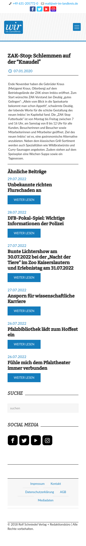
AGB (63, 492)
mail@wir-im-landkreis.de (61, 3)
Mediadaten (45, 500)
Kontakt (56, 483)
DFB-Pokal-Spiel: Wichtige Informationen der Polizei (36, 220)
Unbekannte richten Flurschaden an (30, 187)
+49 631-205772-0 (25, 3)
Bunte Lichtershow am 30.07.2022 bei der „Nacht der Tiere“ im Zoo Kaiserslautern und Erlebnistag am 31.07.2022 (40, 260)
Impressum (37, 483)
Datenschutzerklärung (39, 492)
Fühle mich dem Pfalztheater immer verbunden (39, 365)
